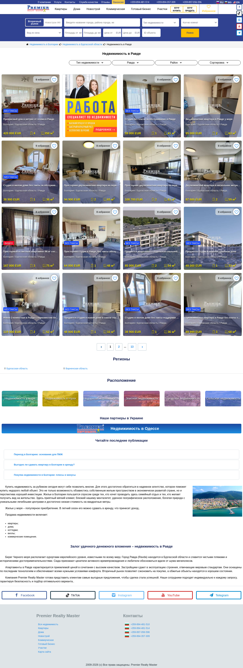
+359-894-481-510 (140, 624)
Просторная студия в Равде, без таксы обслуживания (91, 251)
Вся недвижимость (48, 624)
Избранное (208, 8)
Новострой (93, 9)
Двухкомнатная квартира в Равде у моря (209, 119)
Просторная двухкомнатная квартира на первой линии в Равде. (91, 185)
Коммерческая (115, 9)
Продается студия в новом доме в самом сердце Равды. (91, 317)
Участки (162, 9)
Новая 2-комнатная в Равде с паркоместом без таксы (30, 317)
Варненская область (75, 368)
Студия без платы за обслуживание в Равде (150, 119)
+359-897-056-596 (140, 632)
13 (132, 346)
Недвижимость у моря (19, 398)
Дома (76, 9)
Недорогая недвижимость (101, 398)
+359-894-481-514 (140, 628)
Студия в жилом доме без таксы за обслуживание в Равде (30, 185)
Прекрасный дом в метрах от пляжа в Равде (28, 119)
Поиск (190, 32)
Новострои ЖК (53, 22)
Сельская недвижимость (223, 398)
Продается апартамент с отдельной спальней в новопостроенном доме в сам (152, 251)
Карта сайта (44, 651)
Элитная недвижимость (142, 398)
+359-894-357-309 (140, 636)
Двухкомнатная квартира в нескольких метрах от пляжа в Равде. (213, 185)
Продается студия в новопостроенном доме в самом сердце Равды (213, 251)
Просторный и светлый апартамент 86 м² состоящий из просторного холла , (30, 251)
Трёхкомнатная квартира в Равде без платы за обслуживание (213, 317)
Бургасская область (15, 368)
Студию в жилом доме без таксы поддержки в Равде (152, 317)
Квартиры (61, 9)
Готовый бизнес (141, 9)
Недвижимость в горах (60, 398)
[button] (43, 33)
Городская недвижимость (182, 398)
